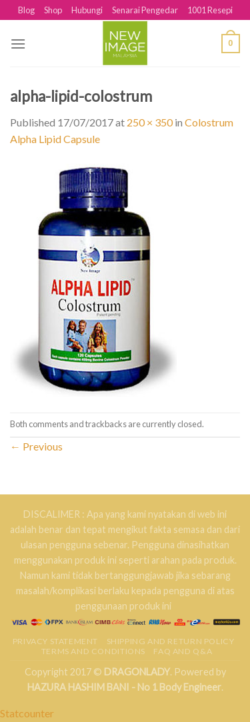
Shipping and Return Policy (171, 641)
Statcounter (27, 713)
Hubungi (87, 10)
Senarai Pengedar (145, 10)
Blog (26, 10)
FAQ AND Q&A (182, 651)
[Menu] (18, 43)
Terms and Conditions (93, 651)
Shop (53, 10)
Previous (36, 446)
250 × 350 (150, 122)
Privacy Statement (55, 641)
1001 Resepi (210, 10)
